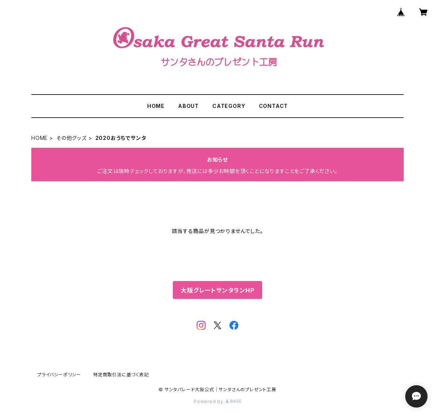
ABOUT (188, 106)
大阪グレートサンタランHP (217, 290)
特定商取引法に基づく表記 (121, 374)
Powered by (217, 401)
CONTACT (273, 106)
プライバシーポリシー (59, 374)
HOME (156, 106)
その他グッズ (71, 138)
